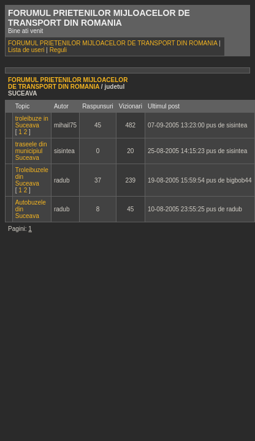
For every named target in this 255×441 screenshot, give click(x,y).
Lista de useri (26, 50)
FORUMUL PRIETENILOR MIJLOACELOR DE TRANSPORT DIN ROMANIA (112, 43)
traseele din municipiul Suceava (31, 151)
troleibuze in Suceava (31, 122)
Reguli (58, 50)
